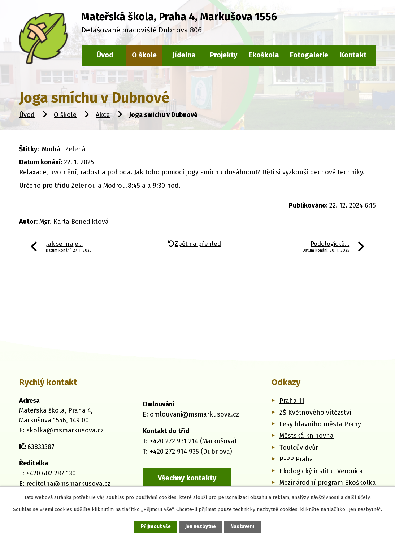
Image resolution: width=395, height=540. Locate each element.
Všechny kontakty (187, 478)
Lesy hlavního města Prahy (320, 424)
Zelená (75, 149)
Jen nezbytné (200, 527)
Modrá (51, 149)
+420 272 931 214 (174, 441)
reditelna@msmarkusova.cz (68, 484)
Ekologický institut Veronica (321, 471)
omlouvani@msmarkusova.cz (194, 414)
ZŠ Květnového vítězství (315, 413)
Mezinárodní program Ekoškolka (327, 483)
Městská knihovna (306, 436)
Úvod (27, 115)
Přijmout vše (156, 527)
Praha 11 (291, 401)
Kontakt (353, 55)
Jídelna (184, 55)
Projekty (223, 55)
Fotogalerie (309, 55)
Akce (103, 115)
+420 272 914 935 (174, 451)
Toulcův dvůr (298, 448)
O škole (65, 115)
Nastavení (242, 527)
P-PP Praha (296, 459)
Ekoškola (264, 55)
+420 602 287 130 (51, 473)
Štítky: (29, 149)
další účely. (358, 498)
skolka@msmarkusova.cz (65, 430)
